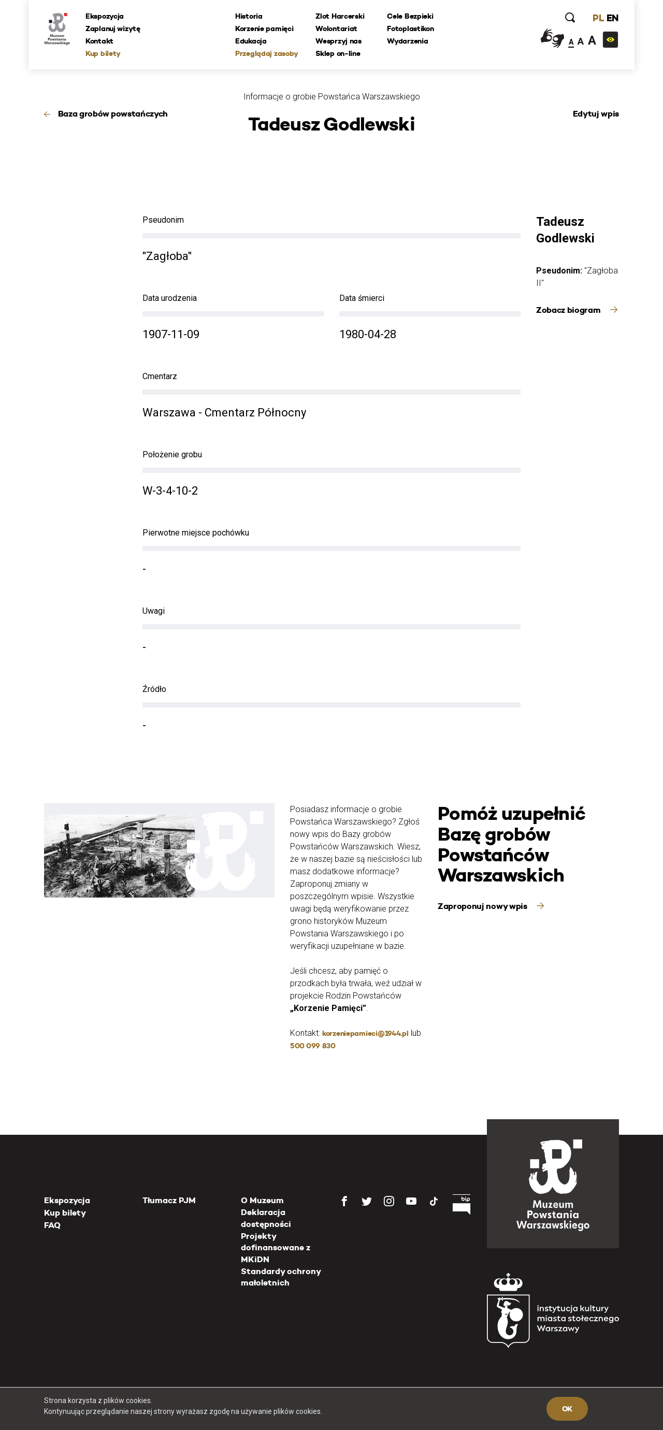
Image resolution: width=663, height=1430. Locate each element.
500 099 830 (313, 1045)
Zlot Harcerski (339, 16)
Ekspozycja (104, 16)
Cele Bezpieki (410, 16)
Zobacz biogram (569, 310)
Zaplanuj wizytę (112, 28)
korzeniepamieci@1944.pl (365, 1033)
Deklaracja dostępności (266, 1218)
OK (567, 1408)
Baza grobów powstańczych (113, 113)
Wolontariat (336, 28)
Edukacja (251, 41)
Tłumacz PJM (169, 1200)
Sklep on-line (337, 53)
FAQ (52, 1225)
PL (598, 18)
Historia (249, 16)
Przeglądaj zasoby (266, 53)
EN (612, 18)
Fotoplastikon (410, 28)
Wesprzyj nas (338, 41)
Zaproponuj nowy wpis (483, 906)
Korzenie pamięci (264, 28)
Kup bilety (103, 53)
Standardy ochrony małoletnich (281, 1277)
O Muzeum (262, 1200)
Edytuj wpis (596, 113)
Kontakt (99, 41)
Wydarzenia (407, 41)
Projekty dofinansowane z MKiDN (275, 1248)
